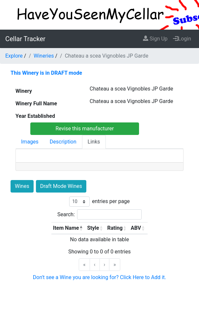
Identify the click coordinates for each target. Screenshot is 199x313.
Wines (22, 186)
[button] (81, 228)
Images (30, 142)
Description (63, 142)
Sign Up (155, 39)
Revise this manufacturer (84, 128)
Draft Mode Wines (61, 186)
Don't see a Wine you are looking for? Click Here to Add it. (99, 277)
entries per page (111, 201)
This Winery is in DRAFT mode (46, 73)
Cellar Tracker (25, 39)
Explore (14, 56)
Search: (66, 214)
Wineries (44, 56)
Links (94, 142)
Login (182, 39)
